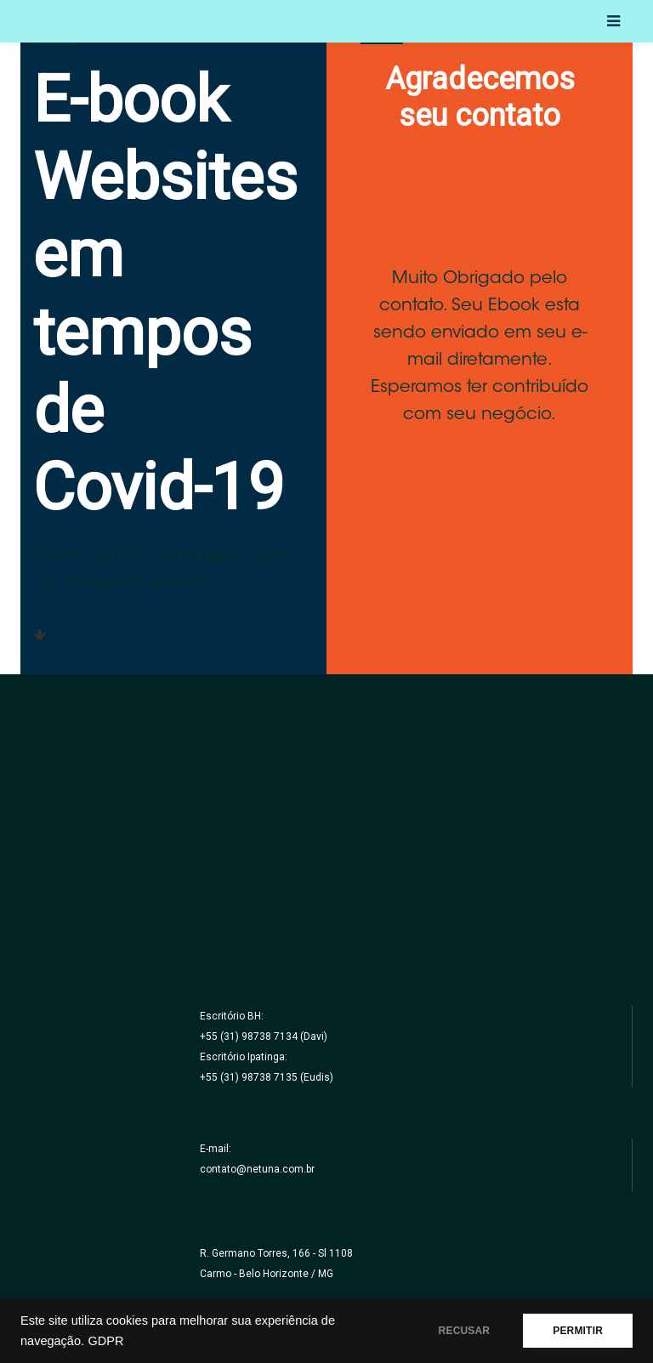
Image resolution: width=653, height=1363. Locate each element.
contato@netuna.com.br (257, 1169)
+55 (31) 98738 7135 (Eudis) (266, 1077)
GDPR (105, 1341)
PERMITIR (578, 1331)
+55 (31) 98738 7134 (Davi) (263, 1036)
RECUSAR (465, 1331)
